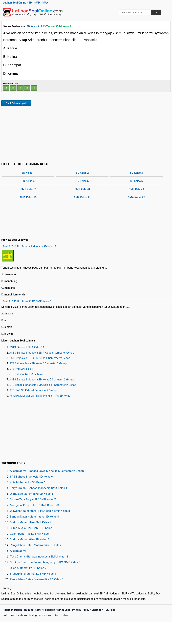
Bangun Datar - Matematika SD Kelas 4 (34, 516)
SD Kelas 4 (28, 181)
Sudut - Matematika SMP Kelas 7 (30, 522)
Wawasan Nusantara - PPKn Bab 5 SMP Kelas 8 (40, 510)
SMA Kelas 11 (82, 197)
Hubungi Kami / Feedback (39, 609)
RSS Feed (109, 609)
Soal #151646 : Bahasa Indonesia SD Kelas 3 (29, 246)
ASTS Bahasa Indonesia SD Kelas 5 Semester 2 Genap (41, 379)
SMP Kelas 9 (136, 189)
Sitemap (96, 609)
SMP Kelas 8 (82, 189)
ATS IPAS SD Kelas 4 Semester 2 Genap (32, 390)
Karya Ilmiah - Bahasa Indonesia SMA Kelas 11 (39, 488)
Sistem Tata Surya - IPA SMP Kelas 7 (33, 499)
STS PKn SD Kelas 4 (21, 368)
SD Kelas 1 (28, 172)
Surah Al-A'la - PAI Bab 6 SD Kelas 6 (32, 528)
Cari (156, 12)
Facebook (21, 615)
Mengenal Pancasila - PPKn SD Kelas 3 (34, 505)
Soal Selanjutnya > (16, 103)
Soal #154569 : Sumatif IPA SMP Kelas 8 (27, 301)
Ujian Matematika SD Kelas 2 (28, 568)
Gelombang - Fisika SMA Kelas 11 (31, 533)
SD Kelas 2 (82, 172)
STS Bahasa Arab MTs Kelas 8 (27, 374)
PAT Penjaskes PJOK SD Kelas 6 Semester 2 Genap (39, 358)
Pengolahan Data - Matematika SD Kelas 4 (36, 579)
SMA (45, 2)
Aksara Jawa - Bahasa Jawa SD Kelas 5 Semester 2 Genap (47, 471)
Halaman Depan (12, 609)
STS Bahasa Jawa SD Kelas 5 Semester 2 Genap (38, 363)
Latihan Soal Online (14, 2)
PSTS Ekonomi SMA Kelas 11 (26, 347)
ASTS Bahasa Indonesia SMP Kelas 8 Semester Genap (41, 352)
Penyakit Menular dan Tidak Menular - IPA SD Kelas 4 (40, 395)
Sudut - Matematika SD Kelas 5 (29, 539)
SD (30, 2)
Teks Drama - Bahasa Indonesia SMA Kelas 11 (39, 556)
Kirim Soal (63, 609)
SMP (37, 2)
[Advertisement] (86, 133)
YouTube (53, 615)
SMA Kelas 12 (136, 197)
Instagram (35, 615)
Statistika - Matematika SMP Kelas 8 (33, 573)
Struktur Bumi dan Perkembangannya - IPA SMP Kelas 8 (45, 562)
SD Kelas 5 (82, 181)
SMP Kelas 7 (28, 189)
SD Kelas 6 (136, 181)
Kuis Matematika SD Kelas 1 (28, 482)
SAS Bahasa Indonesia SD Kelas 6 (31, 476)
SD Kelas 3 (33, 26)
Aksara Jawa (18, 550)
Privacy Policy (80, 609)
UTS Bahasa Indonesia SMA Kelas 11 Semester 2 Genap (42, 385)
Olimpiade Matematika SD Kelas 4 (31, 493)
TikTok (64, 615)
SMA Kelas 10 (28, 197)
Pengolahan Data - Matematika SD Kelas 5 (36, 545)
